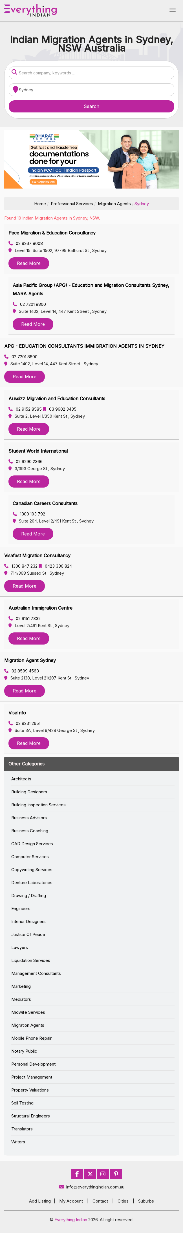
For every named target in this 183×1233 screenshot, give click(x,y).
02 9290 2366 (25, 461)
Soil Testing (22, 1103)
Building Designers (29, 791)
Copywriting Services (31, 869)
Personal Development (33, 1064)
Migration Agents (114, 203)
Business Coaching (29, 830)
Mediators (21, 999)
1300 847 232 (21, 566)
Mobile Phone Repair (31, 1038)
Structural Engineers (30, 1116)
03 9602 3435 (59, 409)
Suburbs (146, 1201)
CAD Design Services (32, 843)
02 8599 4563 (21, 671)
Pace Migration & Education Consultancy (52, 233)
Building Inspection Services (38, 804)
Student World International (38, 451)
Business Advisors (29, 817)
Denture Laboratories (31, 882)
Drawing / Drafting (28, 895)
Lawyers (19, 947)
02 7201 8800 (29, 304)
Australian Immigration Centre (40, 608)
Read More (29, 263)
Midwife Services (28, 1012)
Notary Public (24, 1051)
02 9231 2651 (24, 723)
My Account (71, 1201)
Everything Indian (70, 1219)
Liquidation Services (30, 960)
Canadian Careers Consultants (45, 503)
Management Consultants (36, 973)
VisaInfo (17, 713)
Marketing (21, 986)
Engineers (20, 908)
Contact (100, 1201)
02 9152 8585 (25, 409)
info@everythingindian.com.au (91, 1187)
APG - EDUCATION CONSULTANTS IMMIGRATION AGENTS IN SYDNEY (84, 346)
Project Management (31, 1077)
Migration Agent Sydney (30, 660)
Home (40, 203)
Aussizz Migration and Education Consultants (56, 398)
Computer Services (30, 856)
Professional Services (72, 203)
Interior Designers (28, 921)
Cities (123, 1201)
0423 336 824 (55, 566)
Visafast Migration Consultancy (37, 555)
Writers (18, 1142)
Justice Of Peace (28, 934)
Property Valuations (30, 1090)
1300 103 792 (29, 514)
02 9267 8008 (25, 243)
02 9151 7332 (24, 618)
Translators (22, 1129)
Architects (21, 779)
